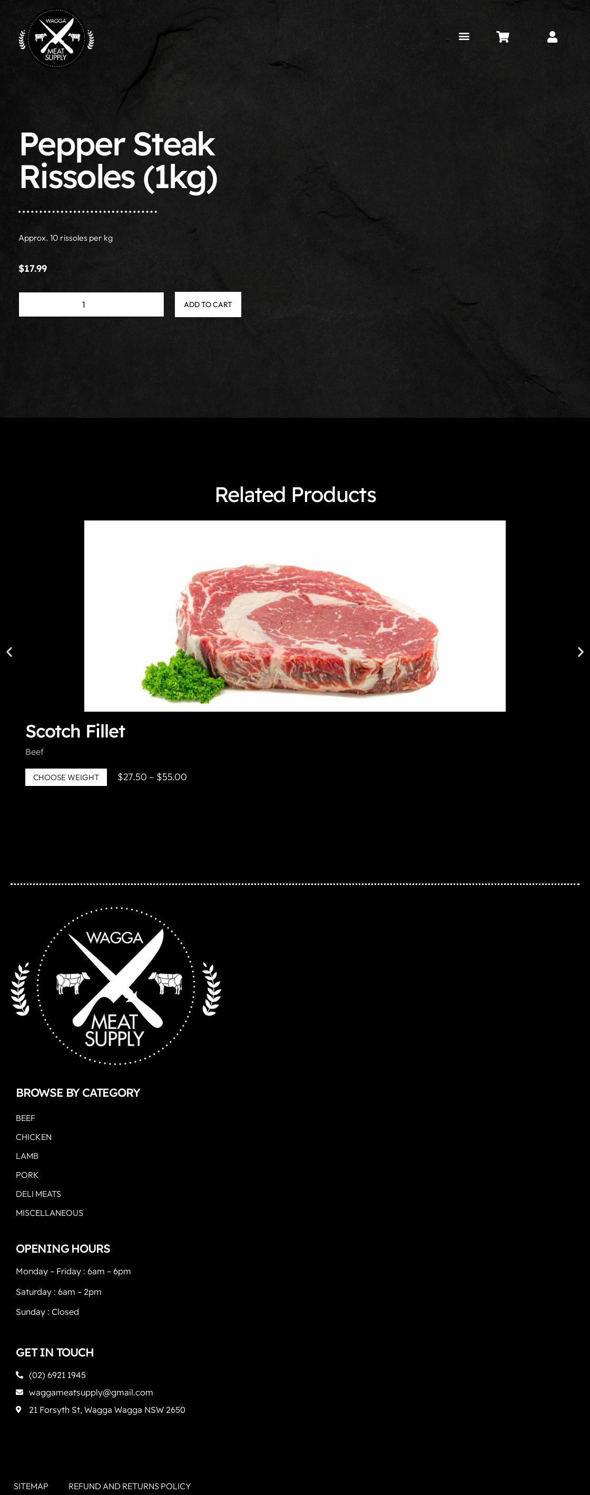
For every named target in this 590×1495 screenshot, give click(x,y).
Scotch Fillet (74, 731)
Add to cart (208, 304)
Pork (27, 1174)
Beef (34, 751)
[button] (464, 35)
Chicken (34, 1137)
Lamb (27, 1155)
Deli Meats (38, 1193)
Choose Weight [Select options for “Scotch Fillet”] (66, 777)
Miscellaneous (49, 1212)
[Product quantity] (91, 304)
